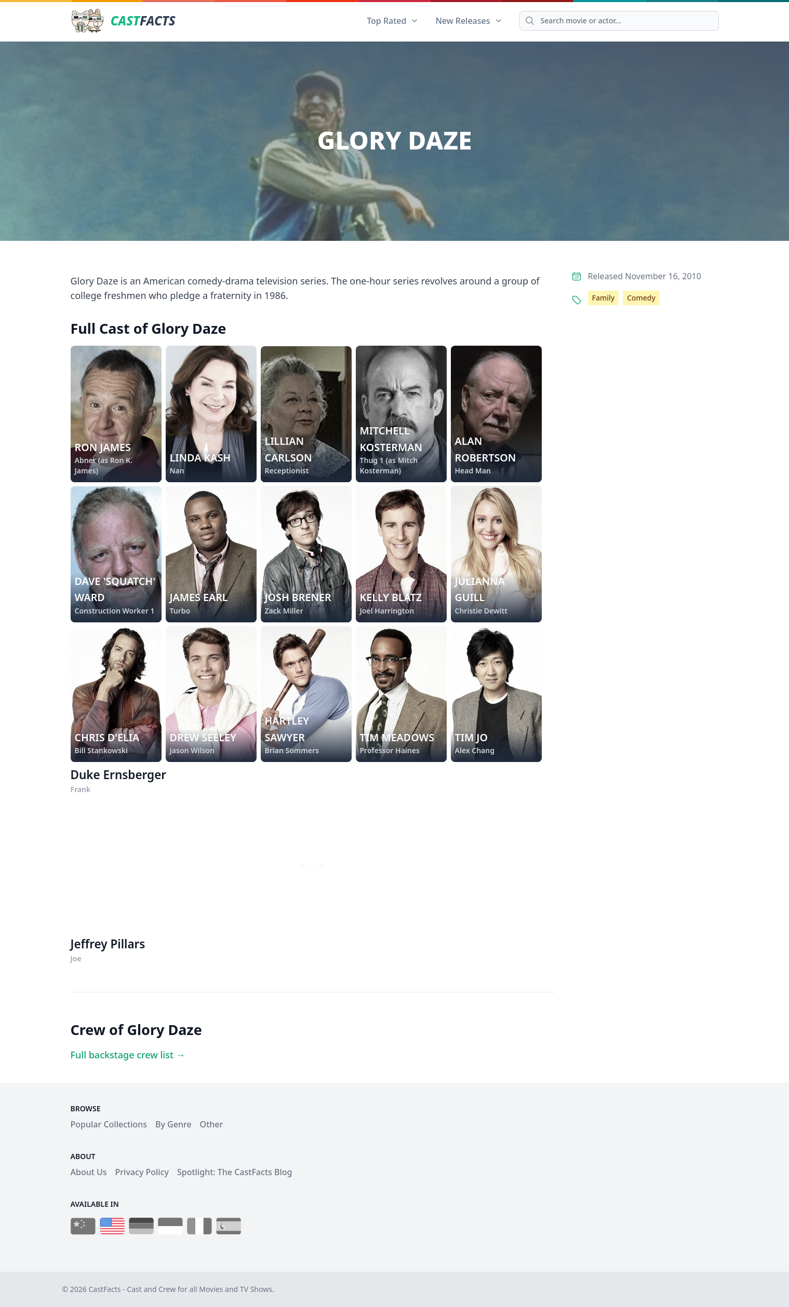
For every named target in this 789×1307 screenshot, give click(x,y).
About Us (89, 1172)
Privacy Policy (142, 1172)
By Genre (173, 1124)
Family (603, 298)
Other (211, 1124)
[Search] (619, 21)
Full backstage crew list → (128, 1055)
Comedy (641, 298)
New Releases (468, 20)
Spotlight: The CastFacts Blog (234, 1172)
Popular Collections (109, 1124)
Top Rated (393, 20)
